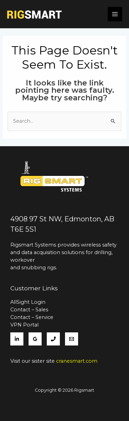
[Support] (71, 338)
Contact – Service (31, 317)
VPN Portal (24, 325)
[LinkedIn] (16, 338)
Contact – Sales (29, 310)
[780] (53, 338)
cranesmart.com (76, 361)
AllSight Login (27, 302)
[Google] (35, 338)
